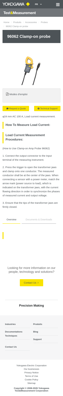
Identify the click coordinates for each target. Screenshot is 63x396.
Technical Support (47, 108)
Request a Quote (16, 108)
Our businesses (31, 369)
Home (6, 22)
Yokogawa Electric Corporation (31, 365)
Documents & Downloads (39, 219)
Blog (35, 331)
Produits (17, 22)
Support (37, 339)
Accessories (31, 22)
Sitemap (31, 383)
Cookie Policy (31, 379)
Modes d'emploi (18, 94)
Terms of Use (31, 376)
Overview (11, 219)
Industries (10, 324)
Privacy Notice (31, 372)
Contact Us (31, 282)
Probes (44, 22)
